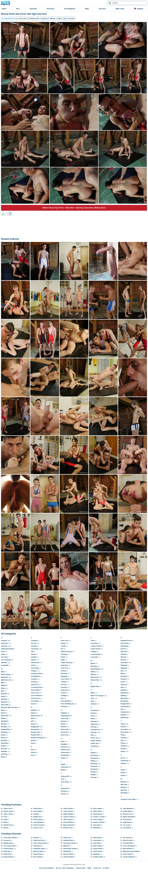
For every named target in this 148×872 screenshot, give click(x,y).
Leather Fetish (96, 646)
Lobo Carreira (68, 811)
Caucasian (35, 649)
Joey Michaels (38, 822)
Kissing (63, 791)
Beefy (3, 696)
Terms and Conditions (46, 868)
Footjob (63, 682)
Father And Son (66, 651)
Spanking (124, 693)
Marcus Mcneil (68, 825)
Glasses (64, 726)
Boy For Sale (127, 840)
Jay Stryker (127, 828)
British (3, 746)
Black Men (5, 715)
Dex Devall (127, 819)
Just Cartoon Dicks (40, 843)
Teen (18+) (124, 729)
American (4, 643)
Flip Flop (64, 673)
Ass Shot (4, 657)
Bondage (4, 732)
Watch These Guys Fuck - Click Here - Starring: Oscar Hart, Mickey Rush (74, 208)
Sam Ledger (97, 808)
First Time (64, 668)
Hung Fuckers (8, 857)
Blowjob (4, 726)
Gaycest (36, 837)
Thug (122, 735)
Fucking (64, 706)
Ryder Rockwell (128, 817)
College (33, 671)
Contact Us (97, 868)
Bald (2, 671)
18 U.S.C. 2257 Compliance (65, 868)
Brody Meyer (127, 811)
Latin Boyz (97, 843)
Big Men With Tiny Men (9, 707)
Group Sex (65, 732)
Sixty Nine (124, 662)
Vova (5, 817)
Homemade (65, 752)
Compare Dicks (36, 673)
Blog (87, 9)
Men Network (127, 848)
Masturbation (95, 669)
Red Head (94, 755)
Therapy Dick (128, 843)
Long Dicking (95, 654)
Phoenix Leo (67, 828)
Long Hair (94, 657)
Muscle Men (95, 680)
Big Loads (4, 704)
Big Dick (4, 702)
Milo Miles (96, 828)
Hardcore (64, 747)
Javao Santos (68, 808)
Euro (32, 755)
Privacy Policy (81, 868)
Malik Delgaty (68, 814)
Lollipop (94, 651)
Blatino (3, 718)
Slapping (124, 668)
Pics (18, 9)
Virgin (123, 770)
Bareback (4, 677)
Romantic (94, 766)
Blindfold (4, 721)
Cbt (32, 651)
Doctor (33, 724)
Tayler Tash (7, 808)
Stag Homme (38, 854)
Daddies (34, 710)
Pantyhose (94, 710)
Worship (124, 790)
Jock (62, 779)
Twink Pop (7, 854)
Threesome (125, 732)
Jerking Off (65, 776)
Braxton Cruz (128, 814)
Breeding (4, 743)
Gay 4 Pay (64, 718)
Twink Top (67, 837)
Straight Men (125, 704)
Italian (63, 770)
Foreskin (64, 687)
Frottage (64, 695)
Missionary (95, 677)
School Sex (125, 643)
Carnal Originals (129, 857)
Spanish (123, 690)
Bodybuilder (5, 729)
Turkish (123, 748)
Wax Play (124, 784)
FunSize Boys (8, 848)
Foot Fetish (65, 679)
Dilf (32, 721)
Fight (63, 660)
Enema (33, 752)
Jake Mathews (128, 808)
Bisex (3, 710)
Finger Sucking (66, 662)
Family (63, 646)
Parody (93, 713)
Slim (122, 671)
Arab (2, 651)
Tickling (123, 737)
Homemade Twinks (70, 848)
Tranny (123, 743)
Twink (123, 751)
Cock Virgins (127, 854)
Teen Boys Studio (69, 843)
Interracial (64, 767)
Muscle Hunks (68, 854)
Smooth (123, 679)
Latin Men (94, 643)
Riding (93, 761)
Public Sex (94, 743)
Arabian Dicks (98, 857)
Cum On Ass (35, 698)
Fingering (64, 665)
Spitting (123, 695)
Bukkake (4, 751)
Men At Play (97, 846)
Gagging (64, 713)
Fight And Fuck (38, 840)
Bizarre (3, 713)
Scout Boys (97, 840)
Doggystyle (35, 726)
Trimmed (124, 746)
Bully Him (6, 851)
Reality (93, 752)
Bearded (4, 693)
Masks (93, 663)
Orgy (92, 701)
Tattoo (123, 724)
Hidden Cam (65, 749)
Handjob (64, 744)
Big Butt (4, 699)
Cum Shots (35, 701)
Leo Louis (126, 825)
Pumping (94, 746)
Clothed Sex (35, 662)
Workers (124, 787)
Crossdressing (36, 687)
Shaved (123, 657)
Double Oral (35, 735)
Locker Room (95, 649)
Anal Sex (4, 646)
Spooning (124, 698)
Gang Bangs (65, 715)
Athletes (4, 662)
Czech (33, 704)
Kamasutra (65, 788)
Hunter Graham (98, 822)
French (63, 693)
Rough (93, 772)
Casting (34, 646)
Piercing (94, 721)
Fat (62, 649)
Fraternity (64, 690)
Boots (3, 735)
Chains (33, 654)
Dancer (33, 713)
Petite (93, 718)
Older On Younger (97, 695)
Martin (5, 828)
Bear (2, 691)
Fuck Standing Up (67, 704)
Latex (93, 640)
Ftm (62, 698)
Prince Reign (98, 819)
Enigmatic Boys (39, 848)
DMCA (89, 868)
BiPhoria (66, 846)
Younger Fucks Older (128, 799)
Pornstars (50, 9)
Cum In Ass (35, 693)
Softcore (124, 684)
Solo (122, 687)
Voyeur (123, 775)
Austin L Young (98, 817)
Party (93, 716)
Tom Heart (97, 825)
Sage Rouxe (127, 822)
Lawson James (68, 817)
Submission (125, 706)
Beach (3, 688)
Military (93, 674)
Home (4, 9)
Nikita (5, 822)
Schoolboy (124, 646)
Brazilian (4, 740)
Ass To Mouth (6, 660)
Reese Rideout (68, 822)
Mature (93, 671)
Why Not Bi (97, 837)
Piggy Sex (94, 724)
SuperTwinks (98, 848)
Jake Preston (68, 819)
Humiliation (65, 755)
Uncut (123, 758)
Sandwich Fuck (126, 640)
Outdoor (94, 704)
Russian (94, 777)
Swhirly (36, 814)
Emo (32, 749)
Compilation (35, 676)
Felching (64, 654)
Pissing (93, 727)
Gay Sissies (127, 837)
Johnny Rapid (68, 857)
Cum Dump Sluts (9, 846)
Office (93, 693)
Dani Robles (37, 811)
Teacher (123, 726)
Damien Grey (8, 825)
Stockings (124, 701)
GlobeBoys (67, 851)
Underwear (124, 760)
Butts (3, 757)
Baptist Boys (8, 843)
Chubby (34, 657)
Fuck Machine (66, 701)
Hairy (63, 741)
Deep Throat (35, 715)
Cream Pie (34, 684)
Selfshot (124, 654)
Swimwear (124, 717)
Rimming (94, 763)
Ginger (63, 724)
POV (92, 735)
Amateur (4, 640)
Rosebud (94, 769)
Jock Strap (65, 782)
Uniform (123, 763)
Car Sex (34, 643)
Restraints (94, 758)
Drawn (33, 740)
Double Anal (35, 732)
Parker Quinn (38, 819)
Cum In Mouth (36, 695)
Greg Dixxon (97, 814)
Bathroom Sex (6, 680)
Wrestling (124, 793)
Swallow (124, 715)
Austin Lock (37, 828)
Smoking (124, 676)
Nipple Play (95, 686)
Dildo (33, 718)
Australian (4, 665)
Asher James (8, 814)
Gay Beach (37, 846)
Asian (3, 654)
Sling (122, 673)
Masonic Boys (38, 851)
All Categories (69, 9)
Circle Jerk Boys (129, 846)
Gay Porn (102, 9)
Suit (122, 709)
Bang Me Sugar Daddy (131, 851)
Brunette (4, 748)
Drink (33, 743)
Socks (123, 682)
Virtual (123, 772)
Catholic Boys (68, 840)
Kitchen (63, 794)
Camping (34, 640)
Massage (94, 666)
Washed (123, 782)
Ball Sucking (5, 674)
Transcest (7, 840)
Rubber (93, 774)
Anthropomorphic (7, 649)
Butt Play (4, 754)
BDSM (3, 685)
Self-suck (124, 651)
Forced (63, 684)
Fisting (63, 671)
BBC (2, 682)
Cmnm (33, 665)
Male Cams (120, 9)
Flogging (64, 676)
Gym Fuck (64, 735)
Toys (122, 740)
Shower (123, 660)
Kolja (5, 819)
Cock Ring (34, 668)
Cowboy (34, 682)
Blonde (3, 724)
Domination (35, 729)
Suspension (125, 712)
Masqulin (96, 854)
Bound (3, 737)
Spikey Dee (37, 817)
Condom (34, 679)
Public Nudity (95, 740)
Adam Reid (37, 808)
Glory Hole (65, 729)
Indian (63, 764)
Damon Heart (8, 811)
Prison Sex (95, 738)
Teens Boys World (10, 837)
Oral (92, 698)
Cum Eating (35, 690)
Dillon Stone (97, 811)
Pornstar (94, 732)
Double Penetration (38, 737)
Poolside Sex (95, 729)
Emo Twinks (37, 857)
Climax (33, 660)
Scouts (123, 649)
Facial (63, 643)
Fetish (63, 657)
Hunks (63, 758)
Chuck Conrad (38, 825)
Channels (33, 9)
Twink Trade (97, 851)
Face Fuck (64, 640)
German (64, 721)
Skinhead (124, 665)
